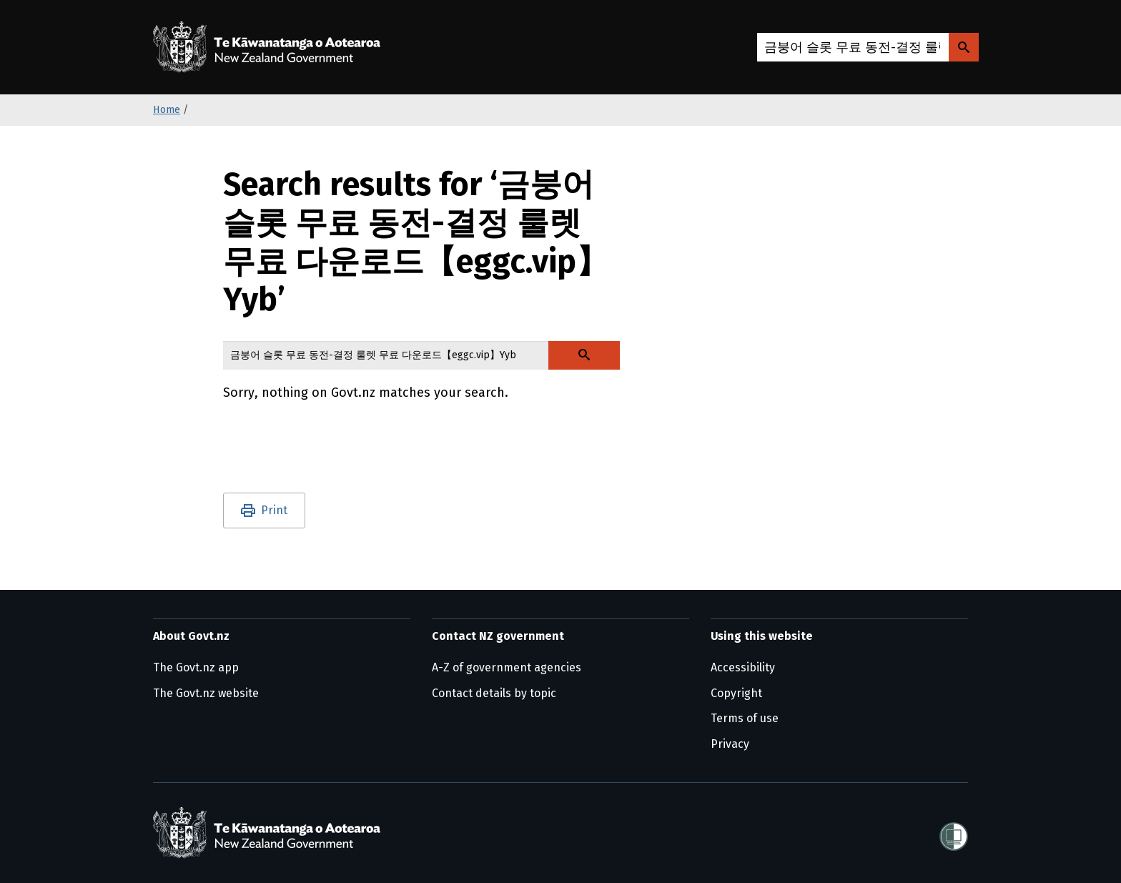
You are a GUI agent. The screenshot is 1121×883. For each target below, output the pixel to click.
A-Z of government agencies (506, 667)
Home (166, 110)
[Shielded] (953, 832)
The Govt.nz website (206, 693)
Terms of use (745, 718)
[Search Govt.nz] (964, 47)
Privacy (730, 744)
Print (274, 510)
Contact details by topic (494, 693)
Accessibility (743, 667)
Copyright (736, 693)
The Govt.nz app (196, 667)
